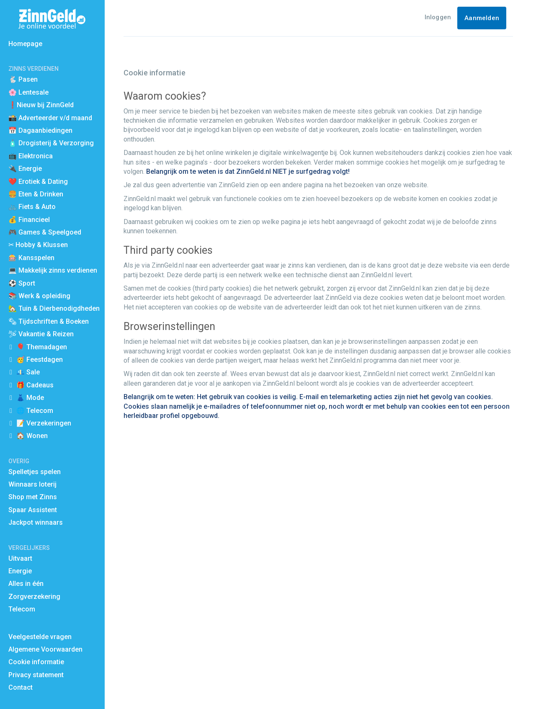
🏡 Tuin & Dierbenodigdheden (54, 308)
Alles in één (26, 584)
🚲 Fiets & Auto (32, 207)
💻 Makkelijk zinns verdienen (52, 270)
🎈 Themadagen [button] (41, 347)
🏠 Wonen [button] (32, 436)
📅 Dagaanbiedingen (40, 130)
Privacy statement (36, 675)
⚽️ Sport (21, 283)
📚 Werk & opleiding (39, 296)
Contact (20, 687)
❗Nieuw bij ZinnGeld (41, 105)
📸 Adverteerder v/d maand (50, 118)
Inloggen (438, 17)
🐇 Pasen (23, 79)
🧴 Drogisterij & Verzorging (51, 143)
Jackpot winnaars (35, 522)
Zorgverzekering (34, 597)
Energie (20, 571)
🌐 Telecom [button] (34, 411)
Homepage (25, 44)
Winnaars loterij (32, 484)
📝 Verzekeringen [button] (43, 423)
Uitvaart (20, 558)
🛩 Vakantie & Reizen (41, 334)
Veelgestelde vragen (40, 637)
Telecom (21, 609)
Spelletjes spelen (34, 472)
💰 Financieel (29, 220)
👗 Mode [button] (30, 398)
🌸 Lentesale (28, 92)
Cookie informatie (36, 662)
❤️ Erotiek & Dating (38, 182)
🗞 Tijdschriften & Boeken (48, 321)
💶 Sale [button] (28, 372)
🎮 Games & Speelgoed (44, 232)
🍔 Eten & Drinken (35, 194)
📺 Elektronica (30, 156)
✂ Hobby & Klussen (38, 245)
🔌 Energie (25, 169)
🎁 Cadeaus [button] (35, 385)
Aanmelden (481, 18)
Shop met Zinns (32, 497)
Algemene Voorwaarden (45, 649)
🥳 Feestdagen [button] (39, 360)
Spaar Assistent (32, 510)
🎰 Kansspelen (31, 258)
